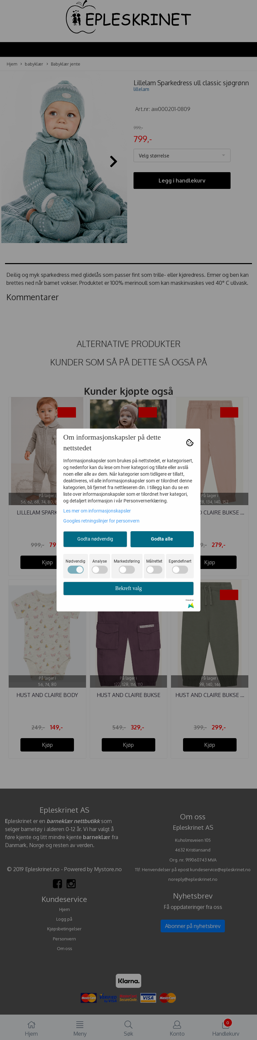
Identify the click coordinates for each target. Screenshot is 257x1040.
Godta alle (162, 539)
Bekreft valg (128, 588)
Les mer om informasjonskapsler (97, 510)
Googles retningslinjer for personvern (101, 521)
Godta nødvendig (95, 539)
